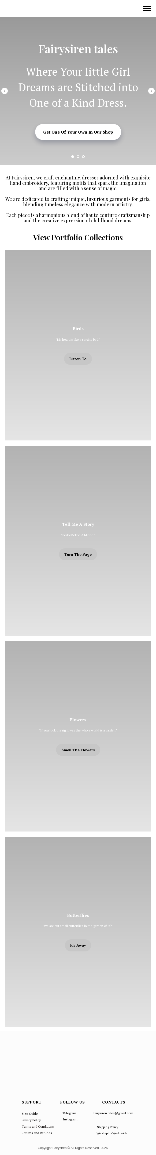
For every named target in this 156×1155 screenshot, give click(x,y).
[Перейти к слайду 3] (83, 156)
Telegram (69, 1113)
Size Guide (30, 1114)
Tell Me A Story (78, 524)
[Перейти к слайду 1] (72, 156)
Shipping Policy (107, 1127)
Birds (78, 329)
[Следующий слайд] (151, 91)
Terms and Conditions (38, 1126)
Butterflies (78, 915)
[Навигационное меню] (147, 8)
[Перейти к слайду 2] (78, 156)
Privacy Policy (31, 1120)
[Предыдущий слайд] (4, 91)
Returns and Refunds (37, 1133)
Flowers (78, 720)
